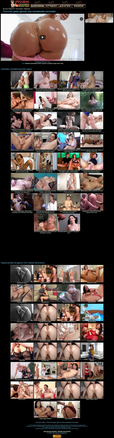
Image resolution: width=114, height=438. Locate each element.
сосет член (60, 63)
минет (39, 63)
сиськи (44, 63)
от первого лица (51, 63)
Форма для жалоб (64, 431)
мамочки (27, 63)
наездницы (34, 63)
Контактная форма (50, 431)
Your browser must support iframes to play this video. (42, 37)
